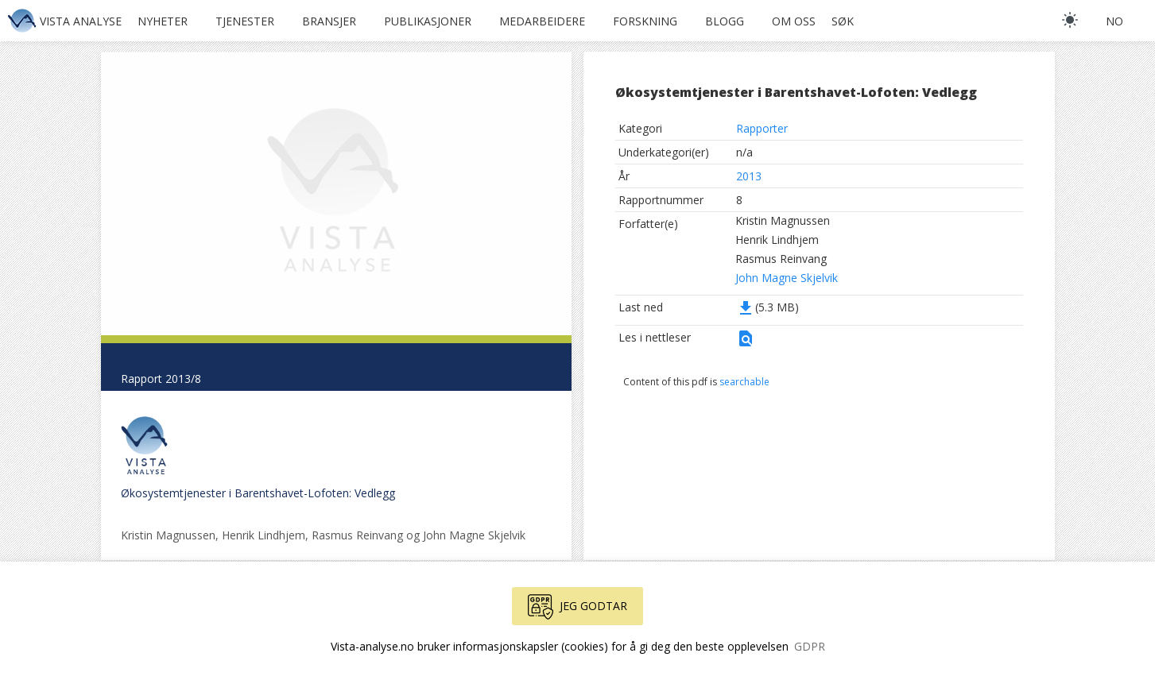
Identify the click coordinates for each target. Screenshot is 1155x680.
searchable (744, 381)
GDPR (809, 646)
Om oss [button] (794, 21)
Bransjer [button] (329, 21)
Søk (842, 21)
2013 (749, 176)
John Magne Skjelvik (786, 277)
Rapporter (762, 128)
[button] (745, 343)
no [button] (1114, 21)
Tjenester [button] (244, 21)
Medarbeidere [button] (542, 21)
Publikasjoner (427, 21)
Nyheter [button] (163, 21)
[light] (1070, 20)
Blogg (724, 21)
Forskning (645, 21)
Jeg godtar (577, 607)
